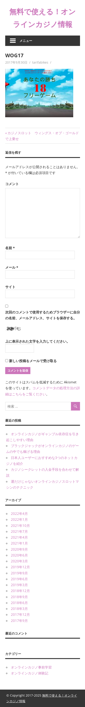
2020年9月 (19, 549)
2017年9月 (19, 620)
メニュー (25, 40)
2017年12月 (20, 614)
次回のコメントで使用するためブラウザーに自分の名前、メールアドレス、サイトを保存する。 (42, 315)
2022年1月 (19, 519)
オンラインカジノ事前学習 (31, 667)
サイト (10, 286)
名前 (10, 248)
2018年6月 (19, 602)
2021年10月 (20, 525)
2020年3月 (19, 561)
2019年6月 (19, 579)
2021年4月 (19, 537)
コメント (12, 184)
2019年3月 (19, 585)
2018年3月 (19, 608)
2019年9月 (19, 573)
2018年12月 (20, 590)
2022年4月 (19, 513)
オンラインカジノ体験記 (29, 673)
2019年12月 (20, 567)
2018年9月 (19, 597)
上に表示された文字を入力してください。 (37, 341)
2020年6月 (19, 555)
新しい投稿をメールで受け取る (33, 360)
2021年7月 (19, 531)
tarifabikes (40, 62)
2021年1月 (19, 543)
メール (11, 267)
